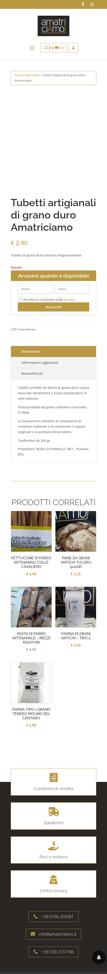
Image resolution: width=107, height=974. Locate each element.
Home (18, 75)
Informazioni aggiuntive (39, 362)
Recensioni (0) (32, 373)
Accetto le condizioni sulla (47, 299)
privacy (69, 299)
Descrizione (30, 351)
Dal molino (32, 75)
